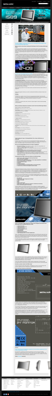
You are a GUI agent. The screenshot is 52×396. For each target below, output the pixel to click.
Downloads (19, 381)
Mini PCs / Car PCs (6, 384)
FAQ (18, 387)
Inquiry (9, 30)
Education (27, 385)
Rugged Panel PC (6, 381)
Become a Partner (26, 7)
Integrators (27, 381)
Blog (34, 386)
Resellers (27, 380)
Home (9, 24)
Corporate (11, 7)
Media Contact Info (37, 385)
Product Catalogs (36, 381)
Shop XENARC (34, 1)
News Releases (36, 380)
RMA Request (19, 385)
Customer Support (20, 380)
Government (28, 384)
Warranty (18, 386)
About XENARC (39, 1)
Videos (35, 384)
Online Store (41, 7)
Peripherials (5, 386)
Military (27, 386)
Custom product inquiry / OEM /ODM (13, 391)
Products (5, 7)
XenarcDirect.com (44, 380)
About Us (9, 26)
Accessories (5, 385)
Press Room (34, 7)
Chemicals (20, 356)
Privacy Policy (45, 394)
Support (18, 7)
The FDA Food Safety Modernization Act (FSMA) (23, 73)
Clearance (5, 388)
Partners (9, 32)
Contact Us (9, 28)
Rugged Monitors (6, 380)
